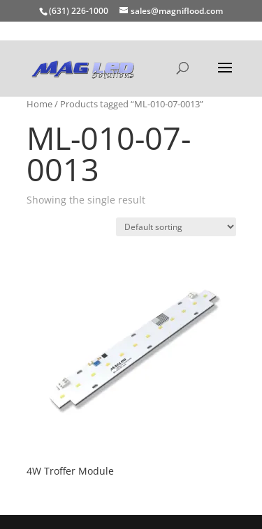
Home (39, 104)
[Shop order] (176, 226)
